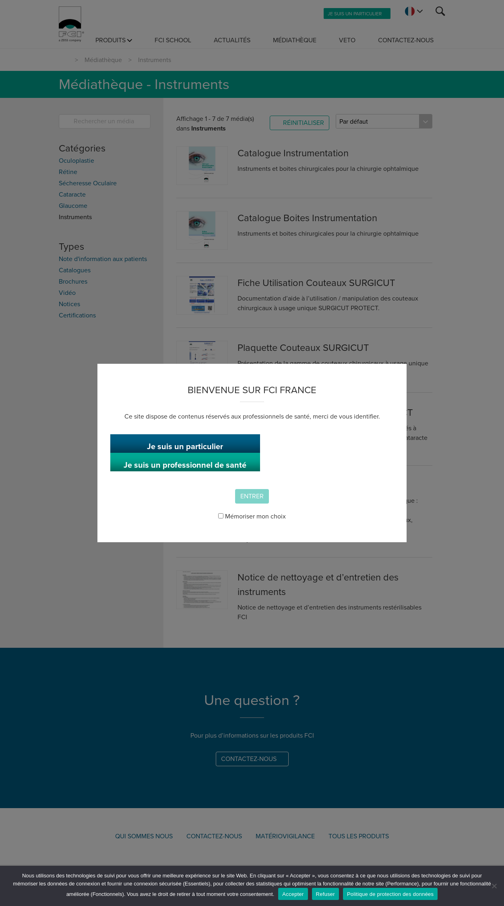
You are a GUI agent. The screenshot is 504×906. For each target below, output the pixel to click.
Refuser (325, 894)
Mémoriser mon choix (252, 511)
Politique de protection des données (390, 894)
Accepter (293, 894)
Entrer (252, 491)
